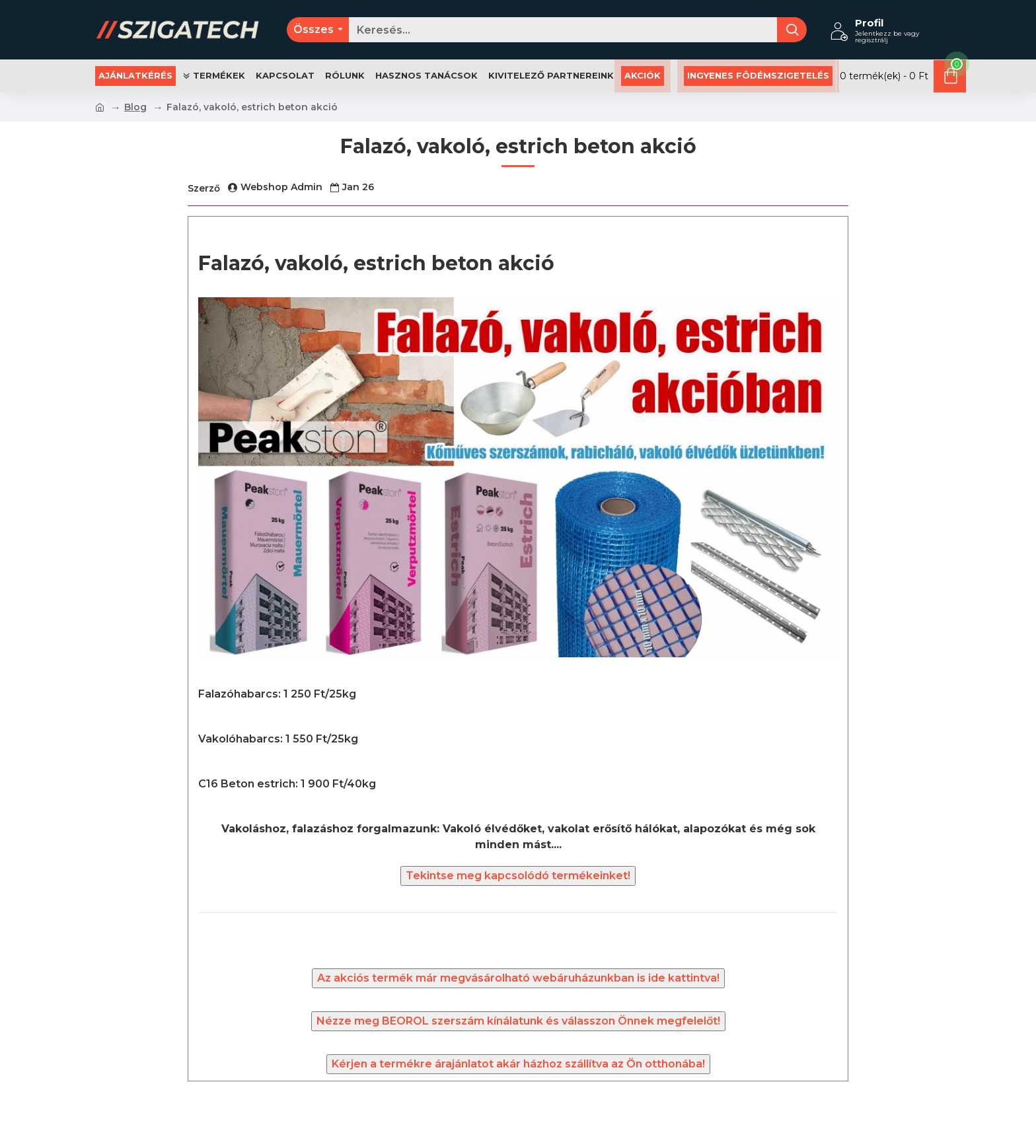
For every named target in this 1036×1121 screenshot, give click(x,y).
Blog (135, 107)
